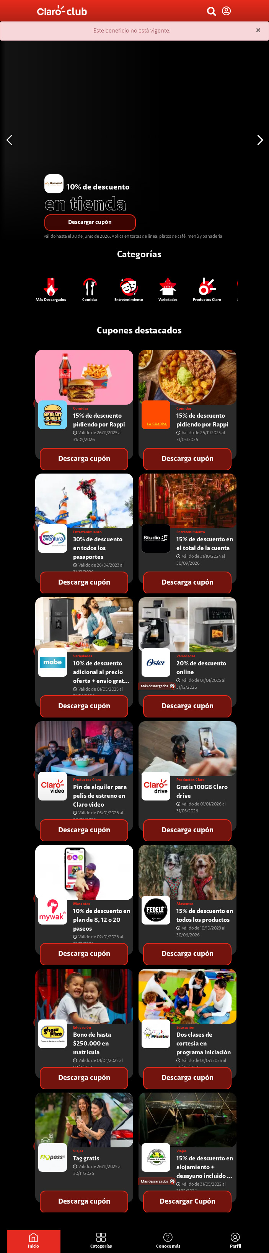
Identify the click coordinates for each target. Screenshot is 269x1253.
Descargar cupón (90, 222)
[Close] (258, 31)
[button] (260, 140)
